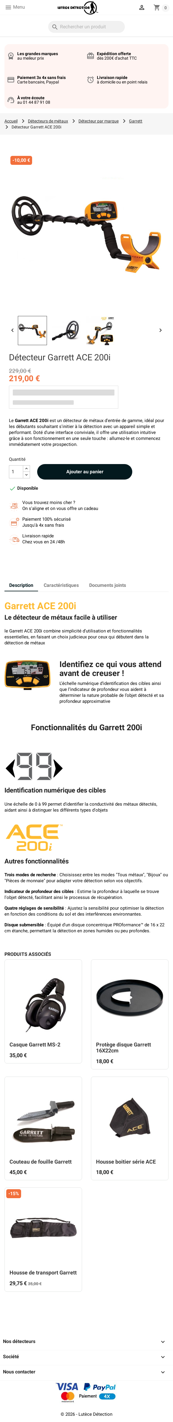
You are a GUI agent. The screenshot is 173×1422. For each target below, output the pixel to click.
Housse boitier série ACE (126, 1162)
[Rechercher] (86, 27)
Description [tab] (21, 585)
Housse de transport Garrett (43, 1272)
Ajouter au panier (84, 471)
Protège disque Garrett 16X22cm (123, 1047)
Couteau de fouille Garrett (41, 1162)
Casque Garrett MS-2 (35, 1044)
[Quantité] (16, 471)
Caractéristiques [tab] (61, 585)
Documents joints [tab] (107, 585)
